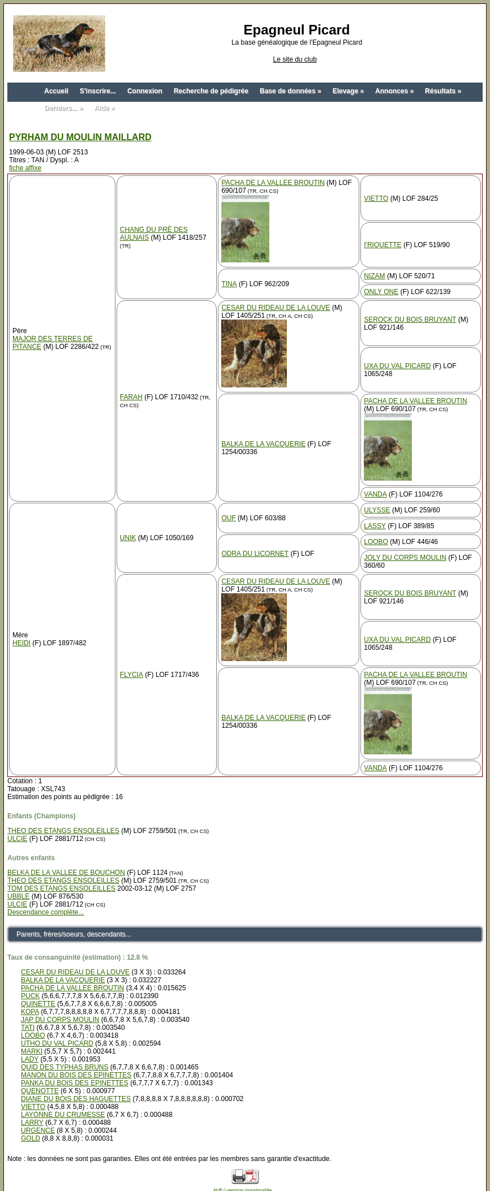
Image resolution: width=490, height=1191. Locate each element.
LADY (29, 1059)
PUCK (30, 996)
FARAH (131, 397)
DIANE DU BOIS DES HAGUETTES (76, 1099)
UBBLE (18, 896)
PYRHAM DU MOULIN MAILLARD (80, 137)
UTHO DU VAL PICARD (57, 1043)
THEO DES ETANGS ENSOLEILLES (63, 831)
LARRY (32, 1123)
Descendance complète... (45, 912)
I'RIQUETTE (382, 245)
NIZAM (374, 276)
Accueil (56, 91)
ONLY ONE (381, 292)
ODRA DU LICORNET (255, 554)
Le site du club (294, 59)
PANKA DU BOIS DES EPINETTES (74, 1083)
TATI (28, 1028)
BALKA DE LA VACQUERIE (263, 444)
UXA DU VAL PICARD (397, 366)
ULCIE (17, 839)
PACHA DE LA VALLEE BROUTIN (272, 183)
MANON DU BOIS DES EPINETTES (76, 1075)
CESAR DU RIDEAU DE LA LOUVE (275, 308)
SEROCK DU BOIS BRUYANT (410, 319)
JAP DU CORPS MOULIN (60, 1020)
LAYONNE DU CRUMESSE (63, 1115)
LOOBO (376, 542)
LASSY (375, 526)
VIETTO (376, 198)
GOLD (30, 1138)
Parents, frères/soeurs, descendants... (73, 934)
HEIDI (21, 643)
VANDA (375, 494)
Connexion (144, 91)
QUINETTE (38, 1004)
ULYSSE (377, 510)
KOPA (30, 1012)
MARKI (31, 1051)
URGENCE (38, 1130)
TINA (229, 284)
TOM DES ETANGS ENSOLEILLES (61, 888)
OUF (228, 518)
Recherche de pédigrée (211, 91)
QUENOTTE (40, 1091)
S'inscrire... (98, 91)
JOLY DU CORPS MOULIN (405, 558)
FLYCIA (131, 675)
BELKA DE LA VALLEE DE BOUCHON (66, 873)
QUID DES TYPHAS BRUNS (64, 1067)
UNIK (128, 538)
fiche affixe (25, 168)
